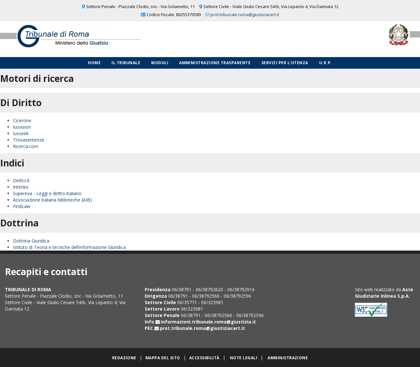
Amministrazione (288, 358)
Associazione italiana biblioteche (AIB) (52, 200)
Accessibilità (204, 358)
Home (94, 62)
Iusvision (22, 127)
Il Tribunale (126, 62)
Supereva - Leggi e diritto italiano (47, 193)
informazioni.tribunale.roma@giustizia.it (208, 322)
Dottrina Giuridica (31, 241)
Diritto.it (21, 180)
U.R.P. (325, 62)
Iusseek (21, 133)
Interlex (20, 187)
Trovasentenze (28, 140)
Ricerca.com (25, 146)
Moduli (159, 62)
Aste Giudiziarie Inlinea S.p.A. (384, 292)
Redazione (124, 358)
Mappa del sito (162, 358)
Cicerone (22, 120)
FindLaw (21, 206)
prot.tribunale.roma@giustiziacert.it (244, 14)
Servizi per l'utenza (284, 62)
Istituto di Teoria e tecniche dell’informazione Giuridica (69, 247)
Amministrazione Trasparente (214, 62)
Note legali (243, 358)
